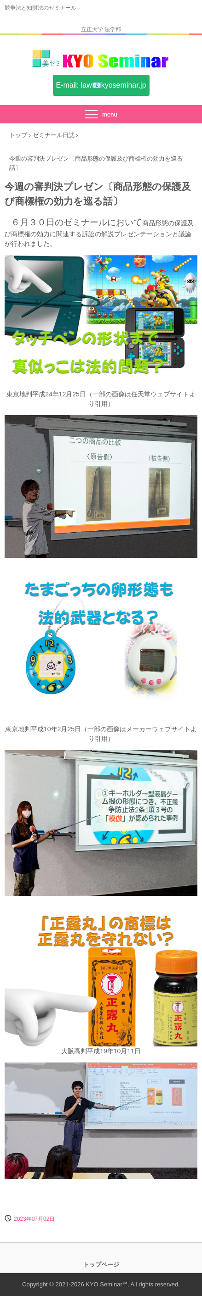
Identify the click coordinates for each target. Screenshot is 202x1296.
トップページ (101, 1264)
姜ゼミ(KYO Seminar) (101, 63)
